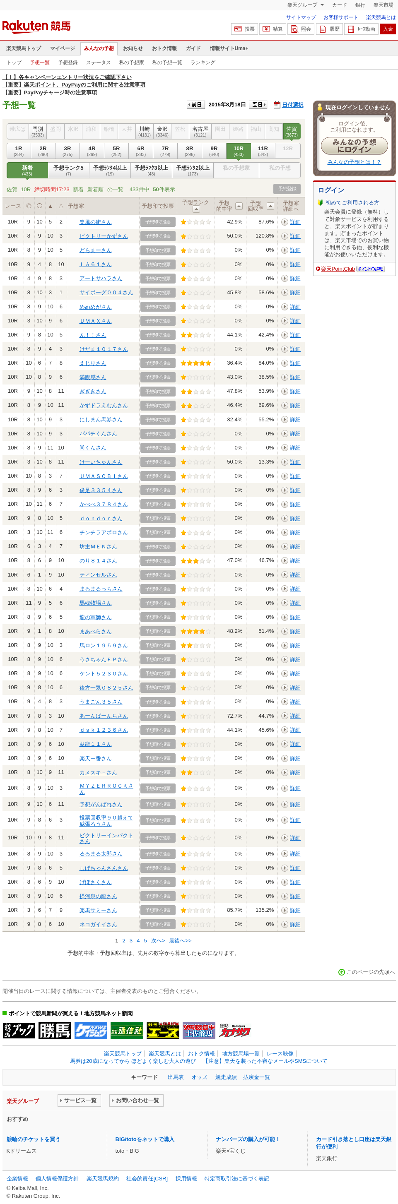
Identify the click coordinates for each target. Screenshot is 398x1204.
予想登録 (68, 62)
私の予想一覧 (167, 62)
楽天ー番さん (96, 758)
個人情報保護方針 (57, 1178)
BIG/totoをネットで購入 (145, 1139)
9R (214, 151)
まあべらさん (96, 631)
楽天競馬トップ (23, 48)
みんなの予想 (99, 48)
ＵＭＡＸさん (96, 321)
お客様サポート (340, 17)
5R (116, 151)
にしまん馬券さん (101, 419)
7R (165, 151)
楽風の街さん (96, 222)
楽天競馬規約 (103, 1178)
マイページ (62, 48)
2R (43, 151)
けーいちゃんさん (101, 462)
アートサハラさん (101, 278)
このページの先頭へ (371, 972)
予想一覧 (40, 62)
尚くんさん (93, 448)
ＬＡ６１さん (96, 264)
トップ (14, 62)
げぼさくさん (96, 882)
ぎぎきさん (93, 391)
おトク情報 (164, 48)
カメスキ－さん (98, 772)
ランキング (203, 62)
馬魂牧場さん (96, 603)
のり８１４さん (98, 561)
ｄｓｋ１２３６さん (104, 730)
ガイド (193, 48)
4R (92, 151)
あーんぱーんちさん (104, 716)
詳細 (295, 222)
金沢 (162, 131)
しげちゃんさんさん (104, 868)
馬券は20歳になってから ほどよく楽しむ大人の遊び (133, 1061)
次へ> (158, 940)
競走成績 (226, 1077)
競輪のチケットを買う (33, 1139)
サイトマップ (301, 17)
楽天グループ (302, 5)
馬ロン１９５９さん (104, 645)
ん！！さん (93, 335)
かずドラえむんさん (104, 405)
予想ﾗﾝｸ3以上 (151, 170)
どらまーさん (96, 250)
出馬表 (176, 1077)
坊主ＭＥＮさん (98, 546)
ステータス (98, 62)
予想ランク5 (69, 170)
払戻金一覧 (256, 1077)
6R (141, 151)
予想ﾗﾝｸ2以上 (193, 170)
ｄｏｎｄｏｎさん (101, 518)
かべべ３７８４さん (104, 504)
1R (18, 151)
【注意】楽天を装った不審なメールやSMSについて (265, 1061)
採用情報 (186, 1178)
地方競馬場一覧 (241, 1053)
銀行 (360, 5)
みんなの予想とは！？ (354, 162)
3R (67, 151)
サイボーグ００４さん (106, 292)
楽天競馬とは (381, 17)
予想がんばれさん (101, 804)
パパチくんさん (98, 433)
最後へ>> (180, 940)
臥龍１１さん (96, 744)
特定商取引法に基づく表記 (237, 1178)
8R (189, 151)
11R (263, 151)
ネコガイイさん (98, 924)
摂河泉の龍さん (98, 896)
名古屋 (200, 131)
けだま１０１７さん (104, 349)
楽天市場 (383, 5)
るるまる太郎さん (101, 854)
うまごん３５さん (101, 702)
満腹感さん (93, 377)
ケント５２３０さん (104, 673)
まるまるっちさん (101, 589)
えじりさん (93, 363)
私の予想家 (131, 62)
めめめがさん (96, 307)
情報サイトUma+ (229, 48)
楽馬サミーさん (98, 910)
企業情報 (17, 1178)
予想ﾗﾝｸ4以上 (110, 170)
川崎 (145, 131)
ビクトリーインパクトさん (106, 838)
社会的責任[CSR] (147, 1178)
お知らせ (133, 48)
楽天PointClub (338, 269)
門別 (38, 131)
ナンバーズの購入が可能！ (248, 1139)
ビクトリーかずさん (104, 236)
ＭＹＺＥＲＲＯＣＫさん (106, 789)
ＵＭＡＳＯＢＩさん (104, 476)
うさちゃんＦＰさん (104, 659)
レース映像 (280, 1053)
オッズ (199, 1077)
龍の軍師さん (96, 617)
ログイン (331, 190)
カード (339, 5)
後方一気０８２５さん (106, 688)
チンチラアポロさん (104, 532)
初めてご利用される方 (352, 202)
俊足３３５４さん (101, 490)
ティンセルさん (98, 575)
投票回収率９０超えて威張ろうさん (106, 821)
